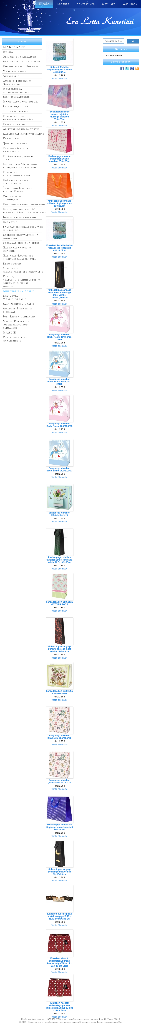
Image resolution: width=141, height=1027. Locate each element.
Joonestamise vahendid (19, 217)
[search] (113, 41)
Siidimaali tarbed (16, 111)
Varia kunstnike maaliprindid (15, 339)
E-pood (22, 41)
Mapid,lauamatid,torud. (20, 101)
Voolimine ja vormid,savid (12, 198)
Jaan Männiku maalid (19, 303)
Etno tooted (12, 263)
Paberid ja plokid (16, 123)
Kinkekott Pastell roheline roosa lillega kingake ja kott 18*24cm (59, 248)
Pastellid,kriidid (15, 106)
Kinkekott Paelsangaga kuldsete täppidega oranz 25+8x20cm (59, 203)
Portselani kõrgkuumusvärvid (16, 174)
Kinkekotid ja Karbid (19, 290)
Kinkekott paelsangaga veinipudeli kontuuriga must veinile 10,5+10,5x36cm (59, 294)
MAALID (9, 332)
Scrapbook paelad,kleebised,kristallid (23, 270)
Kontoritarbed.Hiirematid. (22, 66)
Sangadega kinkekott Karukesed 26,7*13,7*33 (59, 736)
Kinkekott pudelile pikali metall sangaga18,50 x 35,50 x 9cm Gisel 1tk (59, 916)
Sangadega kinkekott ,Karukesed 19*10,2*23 (59, 781)
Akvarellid (11, 75)
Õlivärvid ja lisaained (19, 56)
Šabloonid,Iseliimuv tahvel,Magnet (17, 190)
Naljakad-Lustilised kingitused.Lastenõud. (19, 257)
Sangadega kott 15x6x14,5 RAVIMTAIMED (59, 692)
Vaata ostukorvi (121, 61)
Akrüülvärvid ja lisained (21, 61)
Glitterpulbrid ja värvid (21, 128)
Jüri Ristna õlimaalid (19, 316)
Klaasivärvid (12, 138)
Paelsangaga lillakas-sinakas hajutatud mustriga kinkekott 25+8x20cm (59, 115)
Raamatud (10, 221)
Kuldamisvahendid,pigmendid (24, 204)
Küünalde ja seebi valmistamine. (16, 182)
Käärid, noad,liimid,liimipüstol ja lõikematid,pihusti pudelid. (22, 281)
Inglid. (8, 51)
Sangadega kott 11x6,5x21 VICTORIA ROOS (59, 603)
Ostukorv (130, 3)
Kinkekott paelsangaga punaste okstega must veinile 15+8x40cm (59, 649)
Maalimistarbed (14, 71)
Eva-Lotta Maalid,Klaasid (14, 297)
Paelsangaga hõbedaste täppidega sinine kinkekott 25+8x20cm (59, 827)
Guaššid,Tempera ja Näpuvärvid (17, 82)
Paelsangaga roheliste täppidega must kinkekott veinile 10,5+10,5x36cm (59, 560)
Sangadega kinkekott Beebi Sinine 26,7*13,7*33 (59, 469)
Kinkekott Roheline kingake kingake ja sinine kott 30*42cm (59, 69)
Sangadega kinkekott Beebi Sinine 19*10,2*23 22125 (59, 381)
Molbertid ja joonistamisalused (16, 90)
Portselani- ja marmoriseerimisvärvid (19, 117)
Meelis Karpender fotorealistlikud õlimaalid (16, 324)
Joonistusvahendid (16, 96)
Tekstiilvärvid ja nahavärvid (15, 150)
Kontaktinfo (86, 3)
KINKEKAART (14, 46)
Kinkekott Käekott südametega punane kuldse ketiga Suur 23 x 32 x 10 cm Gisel (59, 1007)
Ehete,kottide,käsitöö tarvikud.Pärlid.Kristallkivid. (26, 210)
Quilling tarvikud (16, 143)
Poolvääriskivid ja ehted (21, 242)
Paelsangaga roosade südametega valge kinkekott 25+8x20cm (59, 159)
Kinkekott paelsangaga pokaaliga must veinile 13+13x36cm (59, 871)
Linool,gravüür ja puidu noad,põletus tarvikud (21, 166)
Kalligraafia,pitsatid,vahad (23, 133)
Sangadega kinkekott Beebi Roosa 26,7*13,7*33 (59, 424)
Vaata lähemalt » (59, 78)
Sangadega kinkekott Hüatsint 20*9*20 (59, 514)
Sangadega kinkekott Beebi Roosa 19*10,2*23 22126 (59, 337)
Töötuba (63, 3)
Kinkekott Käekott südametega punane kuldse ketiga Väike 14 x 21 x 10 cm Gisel (59, 962)
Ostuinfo (109, 3)
